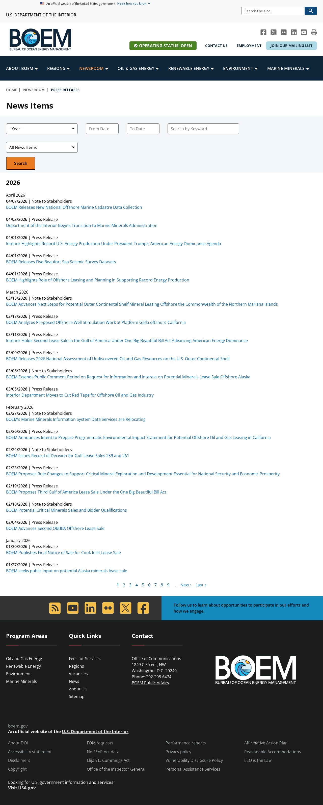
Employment (249, 45)
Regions (76, 666)
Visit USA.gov (22, 788)
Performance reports (186, 743)
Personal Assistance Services (193, 769)
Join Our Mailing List (291, 45)
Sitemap (77, 696)
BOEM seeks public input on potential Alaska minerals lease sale (66, 571)
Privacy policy (178, 752)
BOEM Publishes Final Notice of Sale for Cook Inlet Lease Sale (63, 552)
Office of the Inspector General (116, 769)
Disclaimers (19, 760)
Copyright (17, 769)
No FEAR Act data (103, 752)
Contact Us (216, 45)
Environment (18, 674)
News (74, 681)
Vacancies (78, 674)
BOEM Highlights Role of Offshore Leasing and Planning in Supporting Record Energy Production (97, 280)
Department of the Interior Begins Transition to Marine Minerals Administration (81, 225)
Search (20, 163)
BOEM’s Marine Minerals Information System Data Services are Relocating (76, 419)
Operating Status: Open (165, 45)
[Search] (273, 11)
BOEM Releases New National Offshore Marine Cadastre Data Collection (74, 207)
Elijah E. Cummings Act (108, 760)
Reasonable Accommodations (272, 752)
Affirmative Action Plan (266, 743)
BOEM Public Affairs (150, 683)
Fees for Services (85, 658)
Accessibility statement (30, 752)
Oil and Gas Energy (24, 658)
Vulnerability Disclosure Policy (194, 760)
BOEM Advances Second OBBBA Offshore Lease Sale (55, 528)
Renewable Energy (23, 666)
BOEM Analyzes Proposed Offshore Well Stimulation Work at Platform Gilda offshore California (96, 322)
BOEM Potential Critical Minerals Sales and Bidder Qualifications (66, 510)
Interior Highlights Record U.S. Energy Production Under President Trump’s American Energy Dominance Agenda (113, 243)
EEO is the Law (258, 760)
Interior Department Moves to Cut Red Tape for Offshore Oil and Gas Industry (80, 395)
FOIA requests (100, 743)
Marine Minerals (21, 681)
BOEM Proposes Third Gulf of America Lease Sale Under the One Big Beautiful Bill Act (86, 492)
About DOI (18, 743)
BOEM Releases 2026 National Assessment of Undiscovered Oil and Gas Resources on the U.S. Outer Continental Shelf (118, 358)
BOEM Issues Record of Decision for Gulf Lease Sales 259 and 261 (67, 455)
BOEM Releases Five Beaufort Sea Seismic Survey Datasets (61, 262)
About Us (78, 689)
